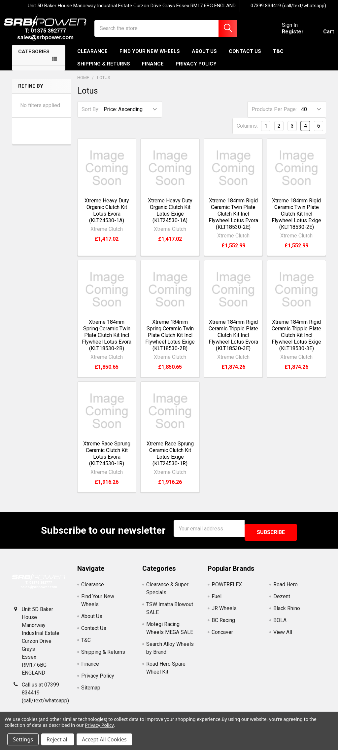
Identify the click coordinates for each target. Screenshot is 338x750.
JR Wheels (224, 610)
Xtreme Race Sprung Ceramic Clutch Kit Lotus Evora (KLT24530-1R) (106, 459)
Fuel (216, 598)
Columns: (247, 132)
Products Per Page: (274, 115)
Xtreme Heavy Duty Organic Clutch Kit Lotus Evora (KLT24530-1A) (106, 216)
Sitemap (90, 690)
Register (285, 35)
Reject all (58, 739)
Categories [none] (34, 58)
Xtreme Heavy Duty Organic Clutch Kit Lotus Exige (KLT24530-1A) (170, 216)
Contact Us (245, 57)
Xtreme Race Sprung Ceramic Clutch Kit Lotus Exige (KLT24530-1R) (170, 459)
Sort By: (90, 115)
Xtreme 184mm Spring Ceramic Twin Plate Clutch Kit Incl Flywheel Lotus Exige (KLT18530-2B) (170, 341)
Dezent (281, 598)
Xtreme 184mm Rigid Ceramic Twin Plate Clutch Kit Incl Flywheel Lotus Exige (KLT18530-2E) (296, 219)
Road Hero (285, 586)
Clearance (92, 57)
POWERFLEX (227, 586)
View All (282, 634)
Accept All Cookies (104, 739)
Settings (23, 739)
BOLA (280, 622)
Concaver (222, 634)
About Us (204, 57)
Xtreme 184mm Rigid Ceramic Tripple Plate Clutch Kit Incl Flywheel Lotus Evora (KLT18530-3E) (233, 341)
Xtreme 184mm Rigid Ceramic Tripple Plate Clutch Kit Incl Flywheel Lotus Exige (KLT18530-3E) (296, 341)
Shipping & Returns (103, 70)
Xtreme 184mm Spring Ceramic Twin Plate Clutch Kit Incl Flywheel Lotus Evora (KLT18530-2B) (106, 341)
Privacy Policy (196, 70)
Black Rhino (286, 610)
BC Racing (223, 622)
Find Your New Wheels (149, 57)
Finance (153, 70)
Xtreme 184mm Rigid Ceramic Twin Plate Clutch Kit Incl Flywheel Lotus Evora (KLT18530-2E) (233, 219)
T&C (278, 57)
